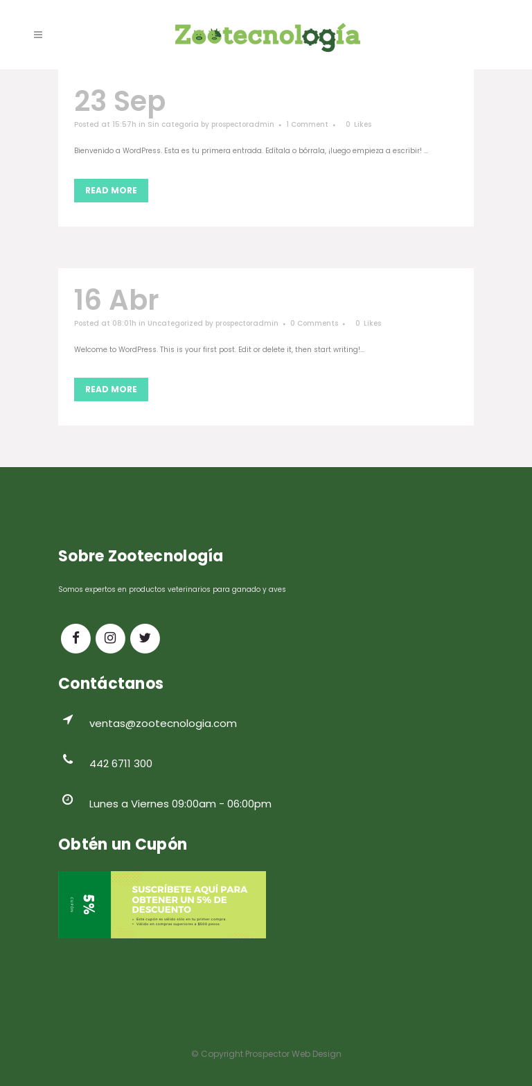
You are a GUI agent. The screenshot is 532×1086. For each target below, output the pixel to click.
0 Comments (314, 323)
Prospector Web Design (293, 1054)
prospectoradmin (242, 124)
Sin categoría (173, 124)
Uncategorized (175, 323)
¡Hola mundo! (269, 101)
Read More (111, 190)
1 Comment (307, 124)
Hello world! (249, 300)
